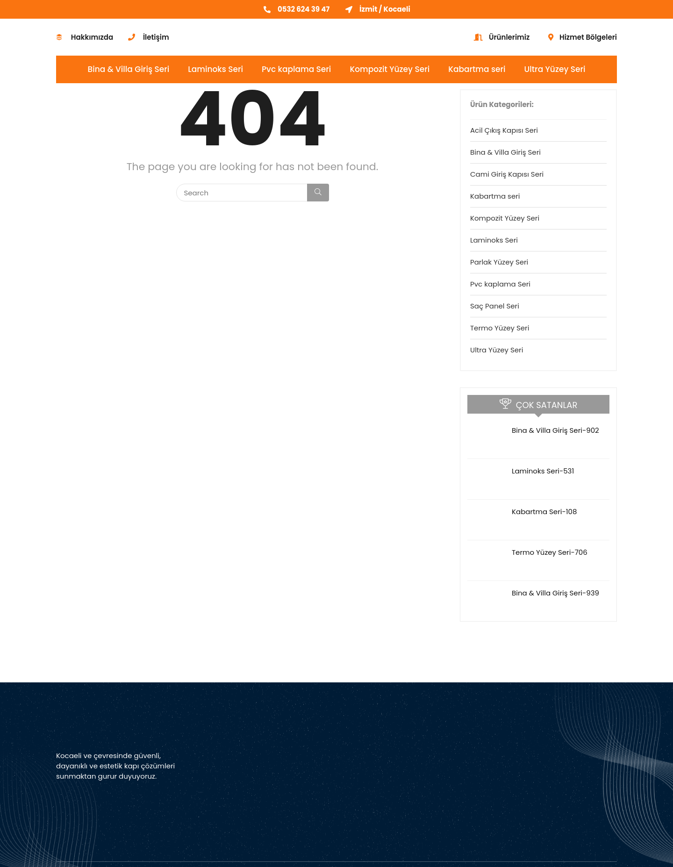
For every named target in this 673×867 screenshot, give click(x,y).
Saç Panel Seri (494, 306)
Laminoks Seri (215, 69)
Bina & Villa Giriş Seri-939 (555, 593)
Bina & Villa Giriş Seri (129, 69)
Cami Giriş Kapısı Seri (507, 174)
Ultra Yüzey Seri (555, 69)
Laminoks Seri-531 (543, 471)
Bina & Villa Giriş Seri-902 (555, 430)
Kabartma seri (476, 69)
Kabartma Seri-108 (544, 511)
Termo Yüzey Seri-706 (549, 552)
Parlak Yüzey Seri (499, 262)
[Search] (318, 192)
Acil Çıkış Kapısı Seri (504, 130)
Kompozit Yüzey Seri (390, 69)
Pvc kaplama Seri (296, 69)
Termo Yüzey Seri (499, 328)
